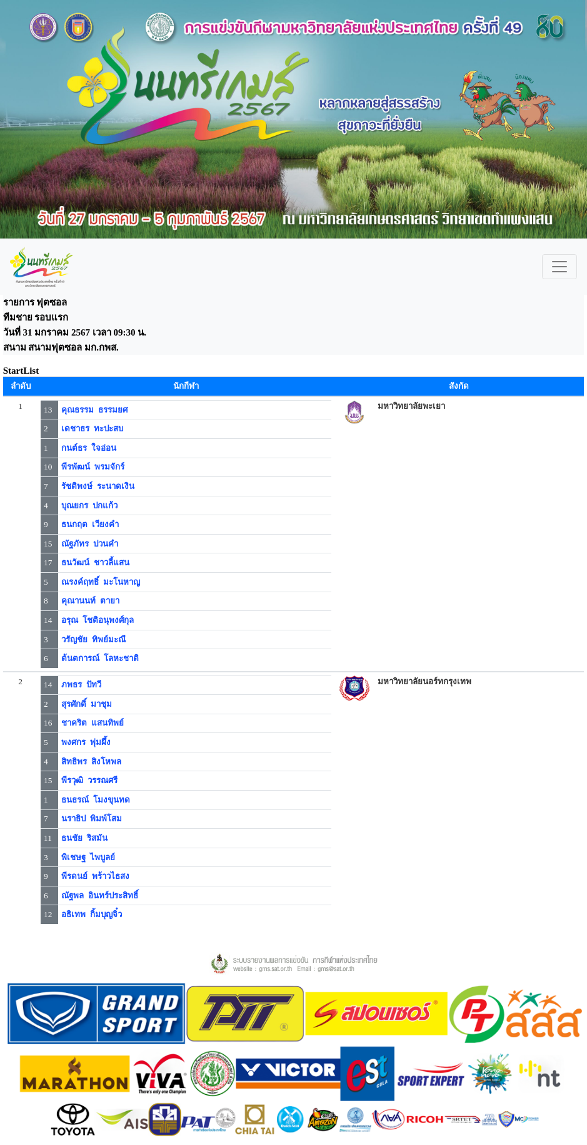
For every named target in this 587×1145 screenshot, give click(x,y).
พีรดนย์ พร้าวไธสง (95, 876)
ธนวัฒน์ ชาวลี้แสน (95, 562)
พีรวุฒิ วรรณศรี (89, 780)
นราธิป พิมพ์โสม (91, 818)
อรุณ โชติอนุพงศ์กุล (97, 620)
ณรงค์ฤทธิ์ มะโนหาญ (100, 582)
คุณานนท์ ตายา (90, 600)
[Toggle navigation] (559, 266)
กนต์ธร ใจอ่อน (88, 448)
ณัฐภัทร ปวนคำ (89, 543)
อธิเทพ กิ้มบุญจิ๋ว (91, 914)
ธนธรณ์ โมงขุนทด (95, 799)
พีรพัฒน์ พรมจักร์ (92, 466)
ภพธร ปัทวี (81, 684)
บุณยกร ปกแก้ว (89, 505)
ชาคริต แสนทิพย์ (92, 722)
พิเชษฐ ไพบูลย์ (88, 857)
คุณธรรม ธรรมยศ (94, 409)
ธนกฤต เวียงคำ (90, 524)
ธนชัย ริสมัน (84, 838)
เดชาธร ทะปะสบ (92, 428)
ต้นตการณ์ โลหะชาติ (100, 658)
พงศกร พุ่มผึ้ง (86, 742)
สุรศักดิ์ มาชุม (86, 704)
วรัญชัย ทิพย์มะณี (93, 639)
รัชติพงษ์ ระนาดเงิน (97, 486)
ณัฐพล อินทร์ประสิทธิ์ (99, 895)
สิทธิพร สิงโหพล (91, 761)
